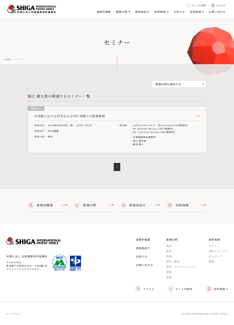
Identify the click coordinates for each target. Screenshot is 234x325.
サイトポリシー (14, 313)
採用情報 (197, 12)
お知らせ (179, 12)
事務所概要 (104, 12)
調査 (169, 272)
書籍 (211, 261)
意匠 (169, 251)
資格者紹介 (142, 12)
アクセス (144, 289)
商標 (169, 256)
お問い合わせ (217, 12)
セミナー (214, 246)
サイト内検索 (196, 5)
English (218, 5)
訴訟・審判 (173, 261)
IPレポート (216, 256)
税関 (169, 277)
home (8, 59)
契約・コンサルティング (181, 266)
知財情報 (186, 205)
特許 (169, 246)
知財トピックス (218, 251)
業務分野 (94, 205)
